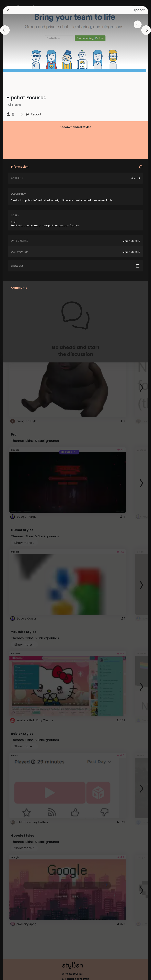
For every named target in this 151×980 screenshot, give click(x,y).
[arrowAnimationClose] (5, 30)
